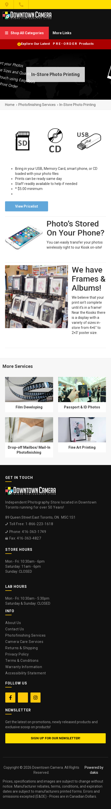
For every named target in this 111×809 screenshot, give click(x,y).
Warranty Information (23, 667)
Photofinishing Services (25, 635)
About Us (13, 623)
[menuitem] (24, 33)
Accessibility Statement (25, 673)
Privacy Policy (17, 654)
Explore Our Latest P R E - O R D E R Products (57, 44)
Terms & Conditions (22, 661)
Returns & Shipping (21, 648)
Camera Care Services (24, 642)
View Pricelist (26, 206)
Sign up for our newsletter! (55, 738)
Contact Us (14, 629)
